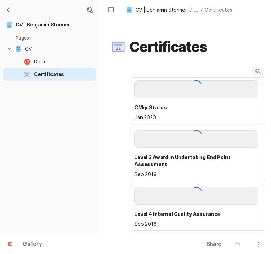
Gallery (32, 244)
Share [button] (214, 244)
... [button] (196, 10)
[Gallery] (9, 10)
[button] (90, 10)
